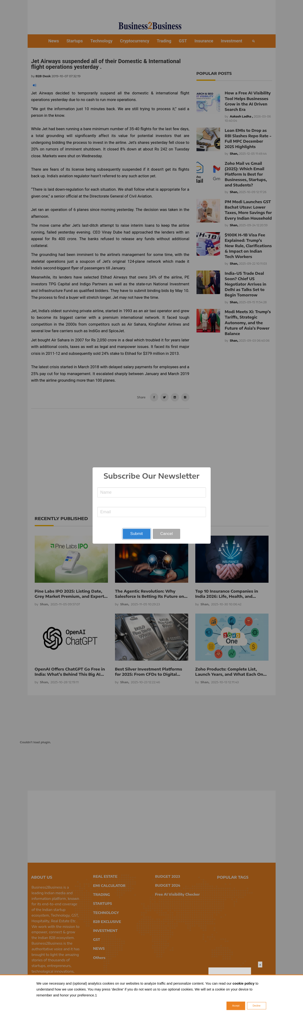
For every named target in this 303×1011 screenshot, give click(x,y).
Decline (256, 1005)
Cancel (166, 533)
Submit (136, 533)
